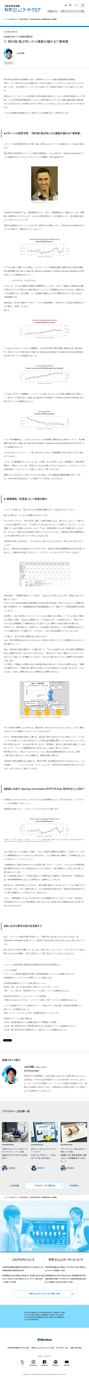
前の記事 (15, 1186)
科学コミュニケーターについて (72, 11)
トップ (5, 19)
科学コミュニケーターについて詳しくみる (45, 1293)
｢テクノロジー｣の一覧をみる (44, 1186)
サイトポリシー (62, 1348)
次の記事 (73, 1186)
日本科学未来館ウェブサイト (18, 1348)
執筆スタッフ (53, 12)
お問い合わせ (75, 1348)
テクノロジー (9, 63)
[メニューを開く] (79, 3)
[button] (68, 3)
